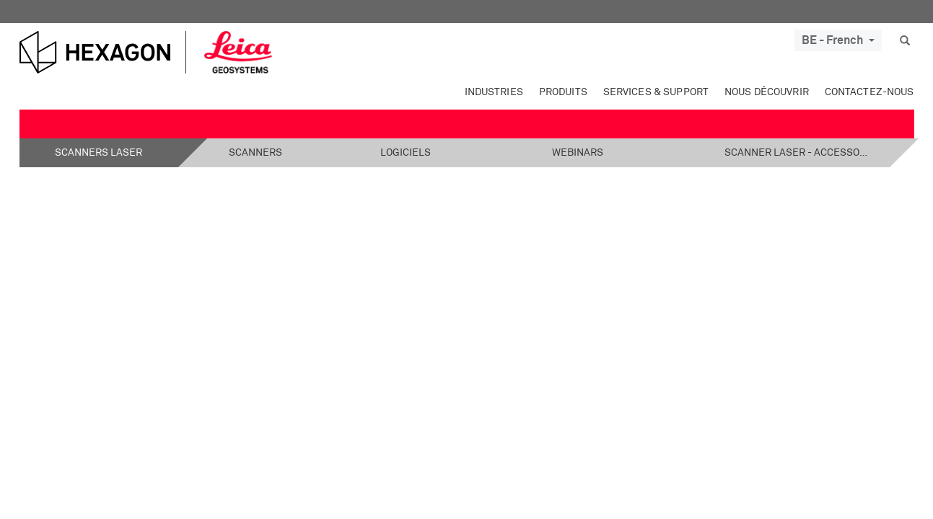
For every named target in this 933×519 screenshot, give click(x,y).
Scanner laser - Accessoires (796, 153)
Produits (563, 92)
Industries (494, 92)
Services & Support (656, 92)
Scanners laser (98, 153)
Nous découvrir (766, 92)
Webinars (577, 153)
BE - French (838, 40)
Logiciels (405, 153)
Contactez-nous (869, 92)
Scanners (255, 153)
